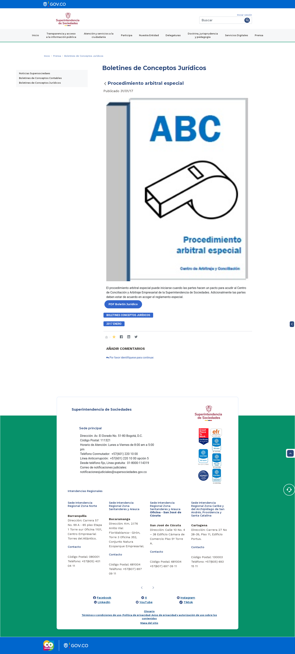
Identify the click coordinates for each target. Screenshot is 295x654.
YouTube (146, 602)
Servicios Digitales (236, 35)
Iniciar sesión (244, 15)
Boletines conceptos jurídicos (128, 315)
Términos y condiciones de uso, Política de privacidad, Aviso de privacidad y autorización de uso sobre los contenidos (149, 617)
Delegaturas (173, 35)
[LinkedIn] (129, 337)
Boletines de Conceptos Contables (40, 78)
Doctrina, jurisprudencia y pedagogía (203, 35)
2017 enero (114, 323)
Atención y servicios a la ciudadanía (98, 35)
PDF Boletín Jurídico (123, 304)
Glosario (149, 611)
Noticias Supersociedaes (34, 73)
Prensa (259, 35)
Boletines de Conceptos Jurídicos (40, 82)
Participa (126, 35)
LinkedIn (104, 602)
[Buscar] (221, 20)
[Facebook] (121, 337)
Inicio (35, 35)
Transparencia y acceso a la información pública (61, 35)
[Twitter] (136, 337)
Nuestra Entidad (149, 35)
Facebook (104, 597)
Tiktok (188, 602)
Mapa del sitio (149, 623)
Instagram (187, 597)
